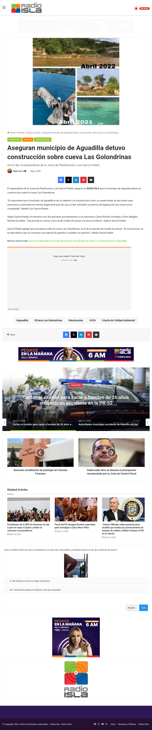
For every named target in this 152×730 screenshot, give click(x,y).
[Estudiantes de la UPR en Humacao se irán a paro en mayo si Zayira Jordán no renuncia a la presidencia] (28, 510)
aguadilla (23, 320)
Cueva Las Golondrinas (49, 320)
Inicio (113, 724)
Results (131, 608)
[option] (76, 399)
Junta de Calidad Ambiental (119, 320)
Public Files (143, 724)
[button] (76, 566)
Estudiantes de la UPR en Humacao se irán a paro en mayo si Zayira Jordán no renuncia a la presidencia (28, 527)
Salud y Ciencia (33, 132)
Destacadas (14, 139)
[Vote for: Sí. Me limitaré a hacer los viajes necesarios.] (76, 569)
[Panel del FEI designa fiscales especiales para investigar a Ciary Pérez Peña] (76, 510)
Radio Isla (17, 171)
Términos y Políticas (127, 724)
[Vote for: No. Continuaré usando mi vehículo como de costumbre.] (76, 589)
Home (11, 132)
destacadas (76, 320)
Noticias (21, 132)
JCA (93, 320)
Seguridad (76, 385)
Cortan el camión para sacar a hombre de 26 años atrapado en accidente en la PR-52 (76, 400)
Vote (143, 608)
